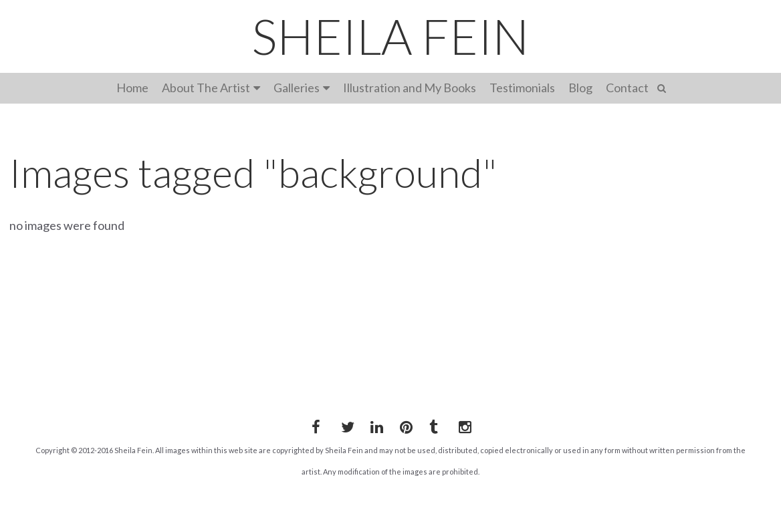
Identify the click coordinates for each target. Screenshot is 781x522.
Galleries (296, 87)
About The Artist (206, 87)
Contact (627, 87)
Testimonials (522, 87)
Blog (580, 87)
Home (132, 87)
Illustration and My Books (409, 87)
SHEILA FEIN (390, 36)
